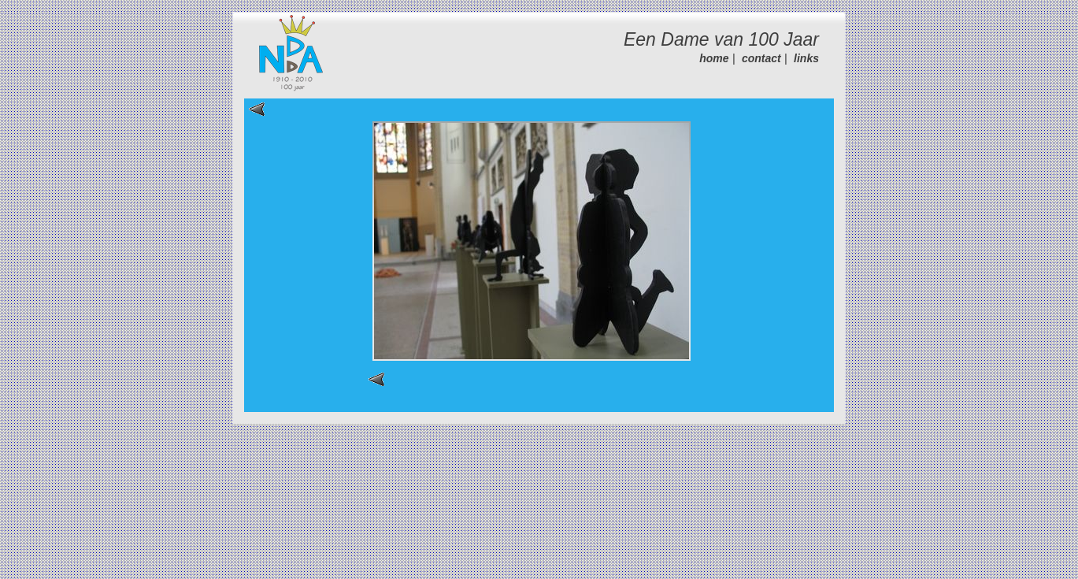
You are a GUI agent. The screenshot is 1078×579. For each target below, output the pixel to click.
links (806, 58)
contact (761, 58)
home (713, 58)
